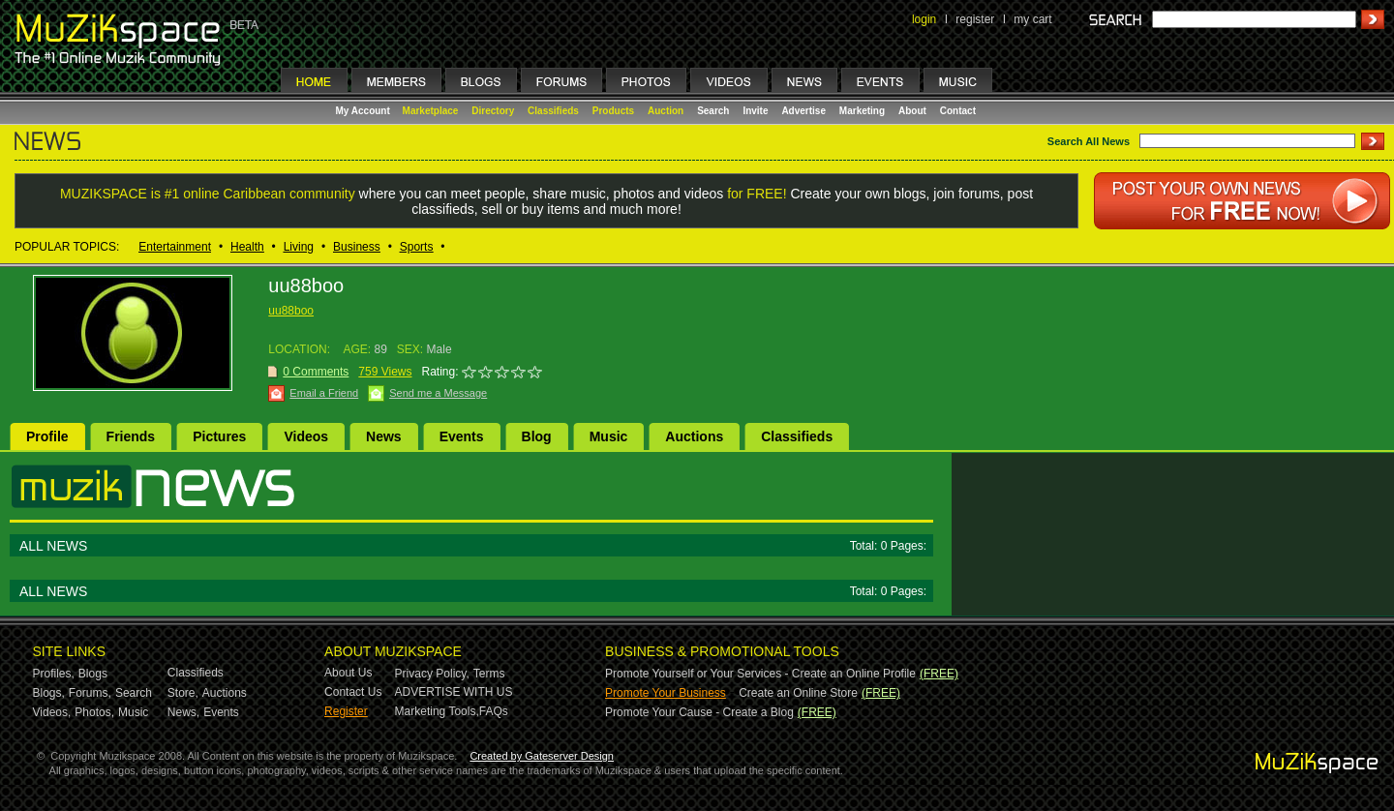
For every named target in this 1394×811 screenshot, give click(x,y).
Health (247, 247)
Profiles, (54, 673)
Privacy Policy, (432, 673)
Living (299, 247)
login (924, 19)
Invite (755, 110)
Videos (306, 436)
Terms (489, 673)
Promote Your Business (665, 693)
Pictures (219, 436)
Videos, (52, 712)
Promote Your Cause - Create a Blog (699, 712)
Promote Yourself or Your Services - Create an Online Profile (760, 673)
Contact (958, 110)
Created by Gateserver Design (542, 756)
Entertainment (174, 247)
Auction (665, 110)
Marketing (862, 110)
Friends (131, 436)
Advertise (803, 110)
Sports (417, 247)
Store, (182, 693)
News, (183, 712)
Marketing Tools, (437, 711)
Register (346, 711)
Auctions (694, 436)
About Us (348, 672)
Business (356, 247)
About (912, 110)
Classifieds (553, 110)
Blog (537, 436)
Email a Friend (323, 393)
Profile (47, 436)
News (384, 436)
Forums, (90, 693)
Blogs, (49, 693)
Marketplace (431, 110)
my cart (1032, 19)
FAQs (493, 711)
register (974, 19)
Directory (492, 110)
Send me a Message (438, 393)
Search (713, 110)
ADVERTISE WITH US (454, 692)
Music (609, 436)
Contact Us (352, 692)
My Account (364, 110)
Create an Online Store (798, 693)
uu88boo (291, 310)
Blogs (92, 673)
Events (461, 436)
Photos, (94, 712)
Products (613, 110)
